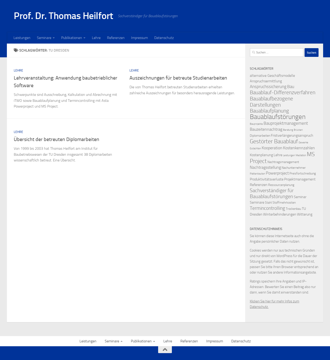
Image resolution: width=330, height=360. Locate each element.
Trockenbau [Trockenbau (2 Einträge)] (293, 209)
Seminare (44, 38)
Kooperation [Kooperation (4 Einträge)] (272, 148)
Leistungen (22, 38)
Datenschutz (164, 38)
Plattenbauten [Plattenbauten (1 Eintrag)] (257, 173)
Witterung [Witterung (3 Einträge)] (304, 214)
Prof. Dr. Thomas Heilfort (63, 16)
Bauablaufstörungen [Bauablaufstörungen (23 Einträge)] (277, 117)
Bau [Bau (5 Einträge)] (290, 86)
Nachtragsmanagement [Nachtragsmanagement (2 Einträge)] (283, 162)
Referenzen (116, 38)
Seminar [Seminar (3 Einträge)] (300, 197)
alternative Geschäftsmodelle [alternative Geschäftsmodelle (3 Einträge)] (272, 75)
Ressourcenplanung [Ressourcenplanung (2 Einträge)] (281, 185)
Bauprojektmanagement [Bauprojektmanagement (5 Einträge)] (286, 123)
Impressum (139, 38)
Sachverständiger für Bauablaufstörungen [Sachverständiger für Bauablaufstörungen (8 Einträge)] (272, 193)
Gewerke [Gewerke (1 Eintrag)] (303, 142)
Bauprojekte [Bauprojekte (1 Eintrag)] (256, 123)
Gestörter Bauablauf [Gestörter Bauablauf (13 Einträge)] (274, 141)
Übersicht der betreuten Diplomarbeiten (56, 139)
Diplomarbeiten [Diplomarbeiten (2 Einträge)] (260, 136)
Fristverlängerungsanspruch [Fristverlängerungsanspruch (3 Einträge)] (292, 135)
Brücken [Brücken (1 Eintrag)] (298, 129)
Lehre (96, 38)
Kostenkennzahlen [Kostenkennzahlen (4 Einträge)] (299, 148)
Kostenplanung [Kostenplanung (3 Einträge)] (261, 155)
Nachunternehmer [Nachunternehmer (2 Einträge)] (294, 168)
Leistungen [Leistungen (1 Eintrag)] (289, 155)
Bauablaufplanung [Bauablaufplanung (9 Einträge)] (269, 111)
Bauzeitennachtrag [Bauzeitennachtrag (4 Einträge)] (266, 129)
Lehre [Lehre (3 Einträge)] (278, 155)
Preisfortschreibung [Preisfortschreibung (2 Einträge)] (302, 173)
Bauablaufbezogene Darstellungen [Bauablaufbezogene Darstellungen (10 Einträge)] (271, 101)
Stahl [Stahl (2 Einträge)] (268, 203)
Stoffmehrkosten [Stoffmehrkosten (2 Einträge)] (284, 203)
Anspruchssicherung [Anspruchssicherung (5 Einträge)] (268, 86)
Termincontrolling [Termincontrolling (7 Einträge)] (267, 208)
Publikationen (71, 38)
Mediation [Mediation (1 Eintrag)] (301, 155)
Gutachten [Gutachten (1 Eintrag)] (255, 148)
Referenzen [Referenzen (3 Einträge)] (258, 185)
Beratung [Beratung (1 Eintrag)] (288, 129)
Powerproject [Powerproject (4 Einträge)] (277, 173)
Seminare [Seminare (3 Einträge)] (257, 202)
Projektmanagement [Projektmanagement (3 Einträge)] (300, 179)
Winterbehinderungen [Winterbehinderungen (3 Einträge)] (279, 214)
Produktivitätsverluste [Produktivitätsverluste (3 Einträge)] (266, 179)
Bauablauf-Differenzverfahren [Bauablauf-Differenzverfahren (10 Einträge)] (282, 92)
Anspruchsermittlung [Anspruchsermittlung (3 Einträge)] (266, 81)
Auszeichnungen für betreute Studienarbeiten (178, 78)
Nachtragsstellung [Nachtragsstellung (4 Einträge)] (265, 167)
